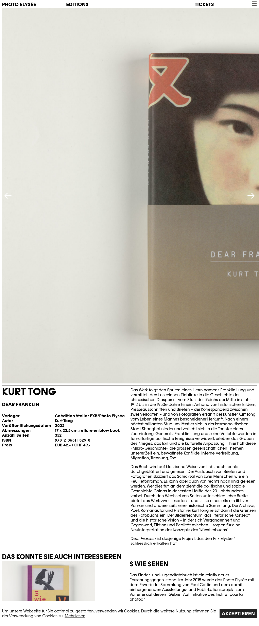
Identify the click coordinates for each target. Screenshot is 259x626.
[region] (129, 613)
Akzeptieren (238, 613)
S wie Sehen (149, 564)
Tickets (204, 4)
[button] (254, 3)
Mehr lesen (75, 615)
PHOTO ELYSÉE (19, 4)
